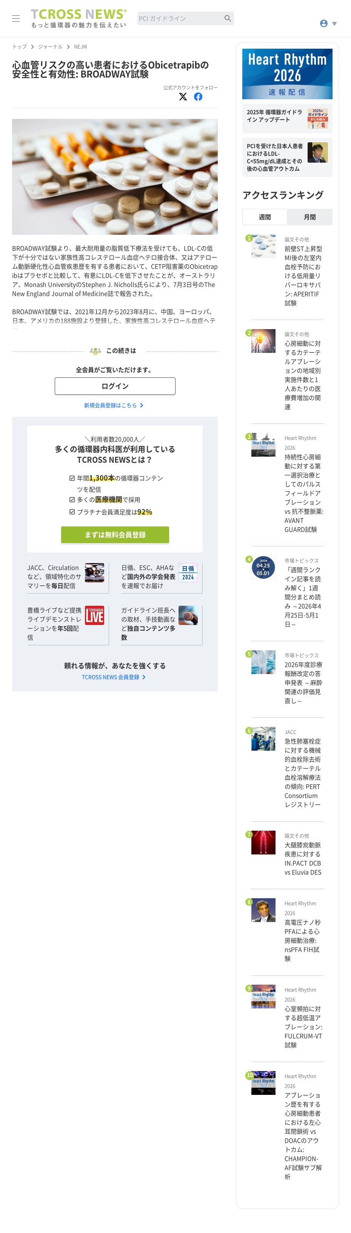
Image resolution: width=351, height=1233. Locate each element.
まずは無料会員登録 (115, 534)
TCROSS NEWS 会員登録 (115, 677)
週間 (265, 217)
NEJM (80, 46)
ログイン (115, 386)
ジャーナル (50, 46)
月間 (310, 217)
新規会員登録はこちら (115, 405)
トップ (19, 46)
